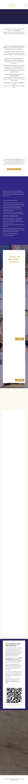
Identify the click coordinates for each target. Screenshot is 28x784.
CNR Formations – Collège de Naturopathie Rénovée (16, 32)
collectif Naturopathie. (17, 30)
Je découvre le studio (19, 339)
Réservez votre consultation (14, 169)
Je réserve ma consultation (20, 380)
